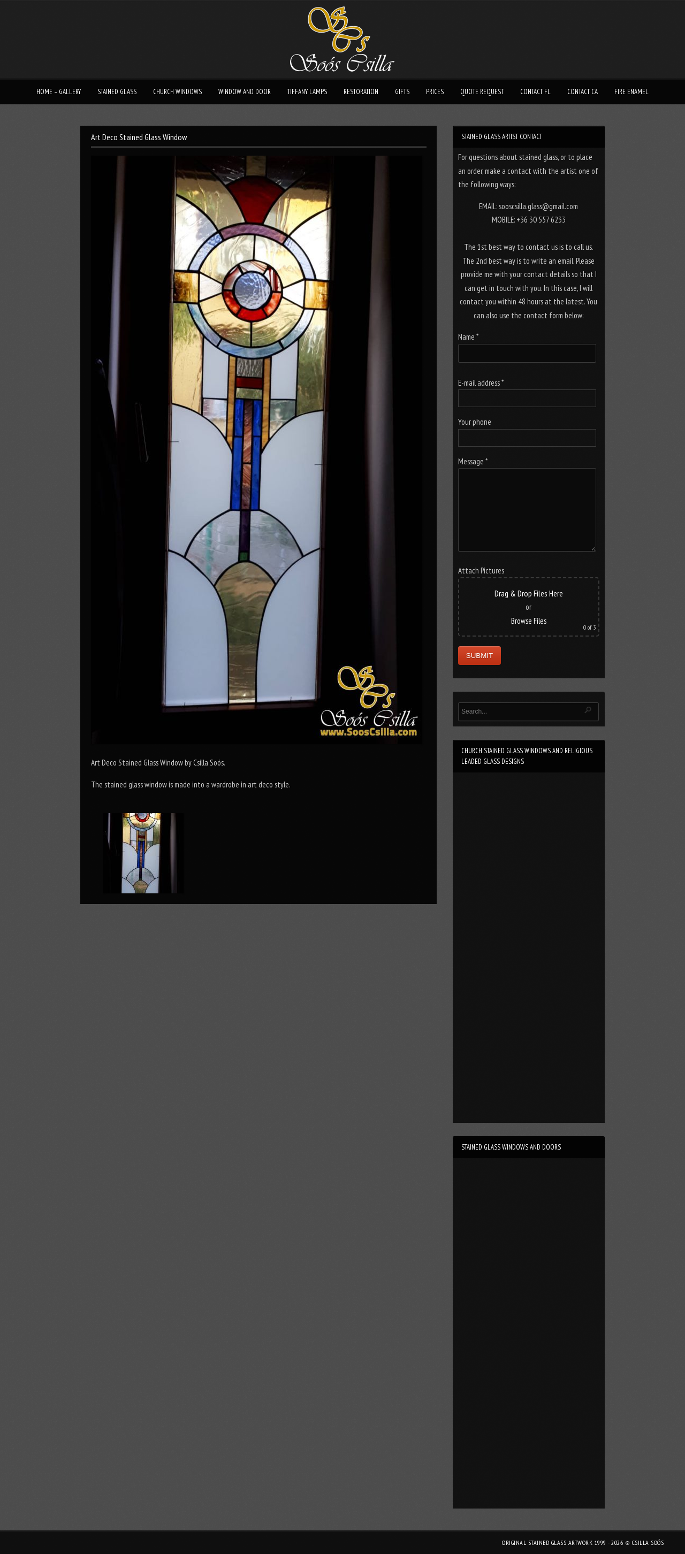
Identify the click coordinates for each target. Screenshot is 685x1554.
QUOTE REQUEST (482, 91)
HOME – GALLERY (58, 91)
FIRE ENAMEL (631, 91)
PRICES (435, 91)
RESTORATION (361, 91)
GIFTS (402, 91)
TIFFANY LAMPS (307, 91)
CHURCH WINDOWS (177, 91)
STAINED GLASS (116, 91)
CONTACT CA (582, 91)
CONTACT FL (535, 91)
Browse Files (528, 621)
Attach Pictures (481, 570)
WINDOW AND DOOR (244, 91)
